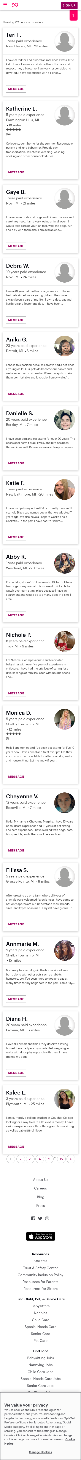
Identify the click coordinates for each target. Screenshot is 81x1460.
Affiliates (40, 1261)
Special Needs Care (40, 1327)
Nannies (40, 1313)
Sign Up (69, 5)
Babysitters (41, 1306)
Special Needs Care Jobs (41, 1378)
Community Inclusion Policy (40, 1275)
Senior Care (40, 1333)
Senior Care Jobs (40, 1385)
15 (61, 1159)
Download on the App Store (40, 1236)
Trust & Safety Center (40, 1268)
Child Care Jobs (40, 1372)
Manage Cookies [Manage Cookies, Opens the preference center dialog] (40, 1452)
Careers (40, 1188)
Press (40, 1205)
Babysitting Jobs (40, 1358)
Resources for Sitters (41, 1288)
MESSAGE (16, 89)
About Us (40, 1179)
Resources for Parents (41, 1282)
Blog (40, 1197)
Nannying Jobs (41, 1365)
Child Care (40, 1320)
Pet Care (41, 1340)
